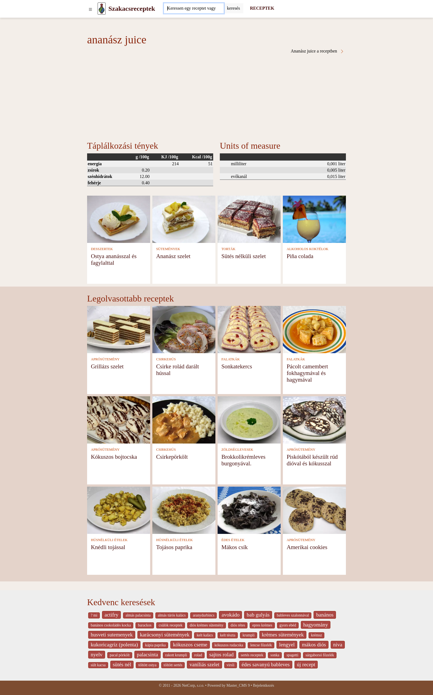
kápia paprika (155, 645)
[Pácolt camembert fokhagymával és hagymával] (314, 329)
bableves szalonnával (293, 615)
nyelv (97, 654)
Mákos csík (234, 547)
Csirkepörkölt (172, 456)
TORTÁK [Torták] (228, 249)
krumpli (248, 635)
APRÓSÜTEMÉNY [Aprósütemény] (105, 359)
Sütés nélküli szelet (243, 256)
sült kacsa (98, 665)
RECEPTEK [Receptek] (262, 8)
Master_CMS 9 (238, 685)
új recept (306, 664)
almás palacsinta (138, 615)
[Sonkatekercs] (249, 329)
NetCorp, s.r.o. (193, 685)
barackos (145, 625)
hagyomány (315, 625)
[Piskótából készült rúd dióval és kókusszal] (314, 419)
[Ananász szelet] (183, 218)
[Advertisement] (216, 95)
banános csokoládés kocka (111, 625)
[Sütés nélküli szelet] (249, 218)
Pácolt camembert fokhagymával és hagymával (307, 373)
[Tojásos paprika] (183, 509)
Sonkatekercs (236, 366)
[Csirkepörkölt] (183, 419)
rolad (198, 655)
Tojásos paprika (174, 547)
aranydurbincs (203, 615)
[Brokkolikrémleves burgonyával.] (249, 419)
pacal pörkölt (120, 655)
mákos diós (314, 644)
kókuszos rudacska (229, 645)
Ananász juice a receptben (317, 51)
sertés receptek (252, 655)
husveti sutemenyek (112, 635)
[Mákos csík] (249, 509)
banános (324, 615)
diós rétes (238, 625)
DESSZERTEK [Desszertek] (102, 249)
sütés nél (122, 664)
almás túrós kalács (172, 615)
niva (337, 644)
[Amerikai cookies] (314, 509)
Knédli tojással (108, 547)
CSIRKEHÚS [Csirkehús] (166, 359)
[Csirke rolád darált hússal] (183, 329)
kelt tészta (227, 635)
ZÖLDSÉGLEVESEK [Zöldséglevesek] (237, 450)
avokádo (230, 615)
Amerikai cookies (307, 547)
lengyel (286, 644)
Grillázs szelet (107, 366)
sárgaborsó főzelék (320, 655)
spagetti (292, 655)
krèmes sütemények (283, 635)
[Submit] (233, 8)
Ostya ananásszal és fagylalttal (114, 259)
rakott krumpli (176, 655)
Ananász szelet (173, 256)
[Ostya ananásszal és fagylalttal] (118, 218)
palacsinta (147, 654)
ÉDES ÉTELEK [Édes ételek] (233, 540)
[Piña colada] (314, 218)
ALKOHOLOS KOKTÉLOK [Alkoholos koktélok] (307, 249)
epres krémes (262, 625)
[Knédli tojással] (118, 509)
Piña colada (300, 256)
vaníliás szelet (204, 664)
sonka (274, 655)
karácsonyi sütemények (165, 635)
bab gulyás (258, 615)
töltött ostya (147, 665)
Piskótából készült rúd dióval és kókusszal (312, 459)
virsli (230, 665)
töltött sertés (173, 665)
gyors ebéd (288, 625)
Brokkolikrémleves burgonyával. (243, 459)
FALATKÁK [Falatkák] (230, 359)
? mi (94, 615)
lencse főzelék (261, 645)
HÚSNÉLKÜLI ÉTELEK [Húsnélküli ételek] (109, 540)
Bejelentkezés (263, 685)
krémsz (316, 635)
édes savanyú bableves (266, 664)
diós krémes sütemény (206, 625)
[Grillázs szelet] (118, 329)
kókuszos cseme (190, 644)
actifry (111, 615)
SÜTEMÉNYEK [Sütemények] (168, 249)
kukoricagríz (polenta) (114, 644)
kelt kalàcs (205, 635)
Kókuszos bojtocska (114, 456)
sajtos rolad (221, 654)
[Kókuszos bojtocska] (118, 419)
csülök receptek (170, 625)
